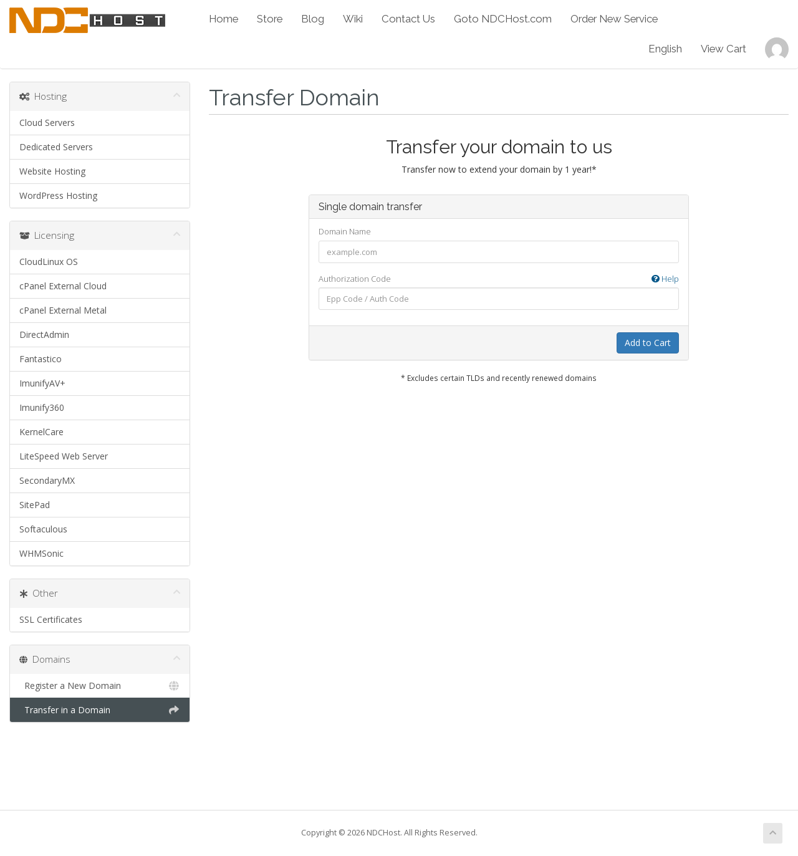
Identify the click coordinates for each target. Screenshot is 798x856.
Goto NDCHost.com (503, 18)
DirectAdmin (44, 334)
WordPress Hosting (58, 195)
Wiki (353, 18)
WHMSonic (41, 553)
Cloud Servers (47, 122)
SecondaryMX (47, 480)
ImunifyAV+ (42, 383)
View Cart (723, 48)
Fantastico (40, 359)
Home (223, 18)
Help (665, 278)
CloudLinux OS (48, 261)
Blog (312, 18)
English (665, 48)
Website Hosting (52, 171)
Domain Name (345, 231)
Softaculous (43, 529)
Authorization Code (499, 279)
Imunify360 (41, 407)
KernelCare (41, 432)
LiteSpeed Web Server (63, 456)
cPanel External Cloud (63, 286)
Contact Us (408, 18)
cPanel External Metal (63, 310)
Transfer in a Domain (99, 710)
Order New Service (614, 18)
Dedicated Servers (56, 147)
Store (269, 18)
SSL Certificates (50, 619)
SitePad (34, 505)
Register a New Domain (99, 685)
